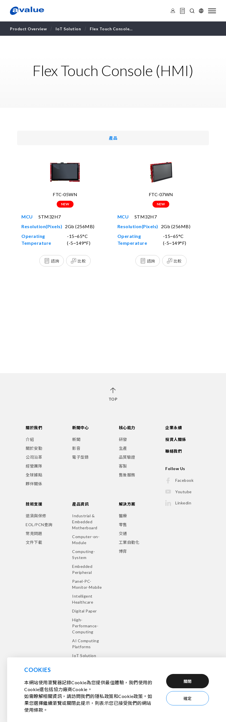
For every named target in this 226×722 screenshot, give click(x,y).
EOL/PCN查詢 (39, 524)
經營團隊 (34, 466)
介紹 (30, 439)
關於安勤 (34, 448)
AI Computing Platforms (85, 643)
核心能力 (127, 427)
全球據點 (34, 474)
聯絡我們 (173, 451)
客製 (123, 466)
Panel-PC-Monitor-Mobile (87, 584)
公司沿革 (34, 457)
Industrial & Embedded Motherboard (84, 521)
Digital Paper (84, 610)
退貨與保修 (36, 515)
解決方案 (127, 504)
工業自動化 (129, 542)
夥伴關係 (34, 483)
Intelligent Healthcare (82, 599)
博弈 (123, 551)
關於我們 (34, 427)
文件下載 (34, 542)
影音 (76, 448)
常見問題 (34, 533)
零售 (123, 524)
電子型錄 (80, 457)
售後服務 (127, 474)
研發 (123, 439)
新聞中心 (80, 427)
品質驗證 (127, 457)
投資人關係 (175, 439)
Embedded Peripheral (82, 569)
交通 (123, 533)
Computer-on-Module (85, 539)
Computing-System (83, 554)
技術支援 (34, 504)
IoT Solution (84, 655)
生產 (123, 448)
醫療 (123, 515)
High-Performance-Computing (85, 625)
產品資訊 (80, 504)
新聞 (76, 439)
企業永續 (173, 427)
